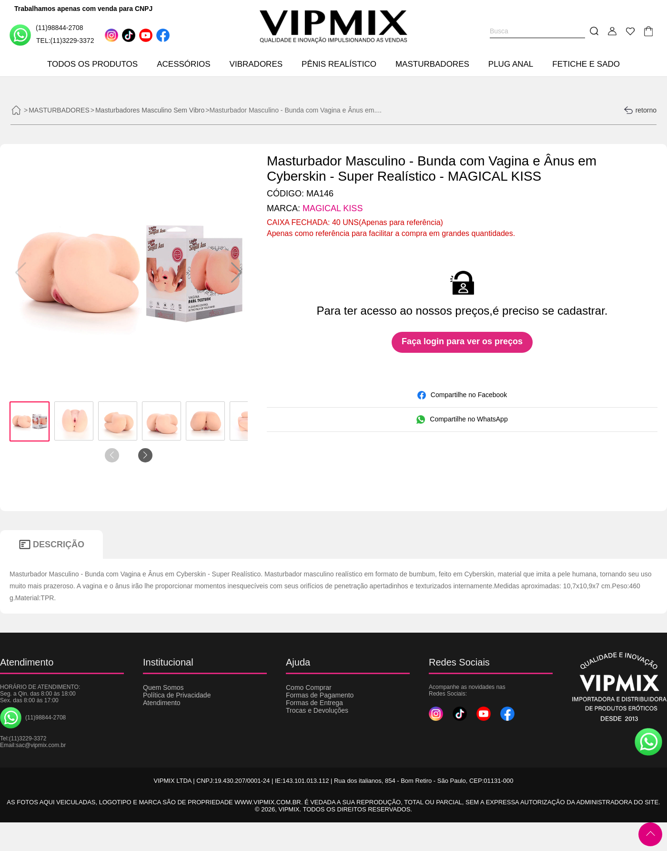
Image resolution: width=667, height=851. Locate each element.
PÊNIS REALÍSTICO (339, 64)
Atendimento (162, 703)
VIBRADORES (256, 64)
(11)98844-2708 (46, 34)
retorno (640, 110)
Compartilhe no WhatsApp (461, 419)
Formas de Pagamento (320, 695)
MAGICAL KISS (333, 208)
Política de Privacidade (177, 695)
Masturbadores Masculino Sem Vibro (149, 110)
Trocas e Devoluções (317, 710)
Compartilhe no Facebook (462, 395)
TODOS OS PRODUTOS (92, 64)
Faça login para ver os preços (462, 341)
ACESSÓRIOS (183, 64)
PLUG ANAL (511, 64)
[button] (236, 272)
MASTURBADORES (432, 64)
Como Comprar (309, 687)
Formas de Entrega (314, 703)
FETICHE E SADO (586, 64)
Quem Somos (163, 687)
